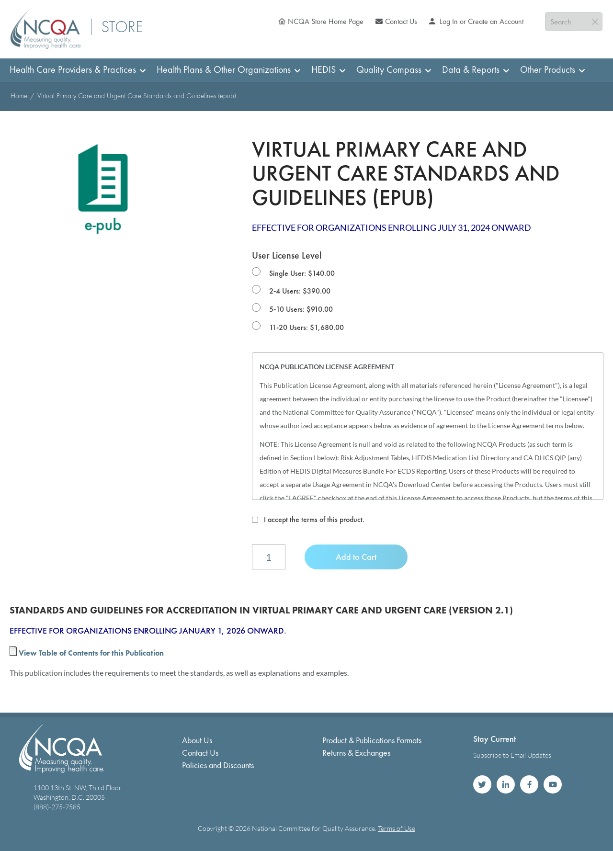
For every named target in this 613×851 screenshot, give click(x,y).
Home (19, 96)
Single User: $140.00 (302, 273)
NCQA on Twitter (482, 784)
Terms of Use (396, 828)
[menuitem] (75, 69)
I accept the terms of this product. (314, 519)
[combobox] (573, 21)
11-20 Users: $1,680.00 (306, 327)
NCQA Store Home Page (325, 21)
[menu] (306, 69)
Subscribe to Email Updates (512, 755)
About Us (197, 740)
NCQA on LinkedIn (506, 784)
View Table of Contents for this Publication (91, 653)
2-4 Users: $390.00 (299, 291)
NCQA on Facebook (529, 784)
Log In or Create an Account (480, 21)
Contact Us (401, 21)
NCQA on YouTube (553, 784)
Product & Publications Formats (371, 740)
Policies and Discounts (218, 765)
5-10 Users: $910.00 (301, 309)
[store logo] (46, 28)
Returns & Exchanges (356, 752)
